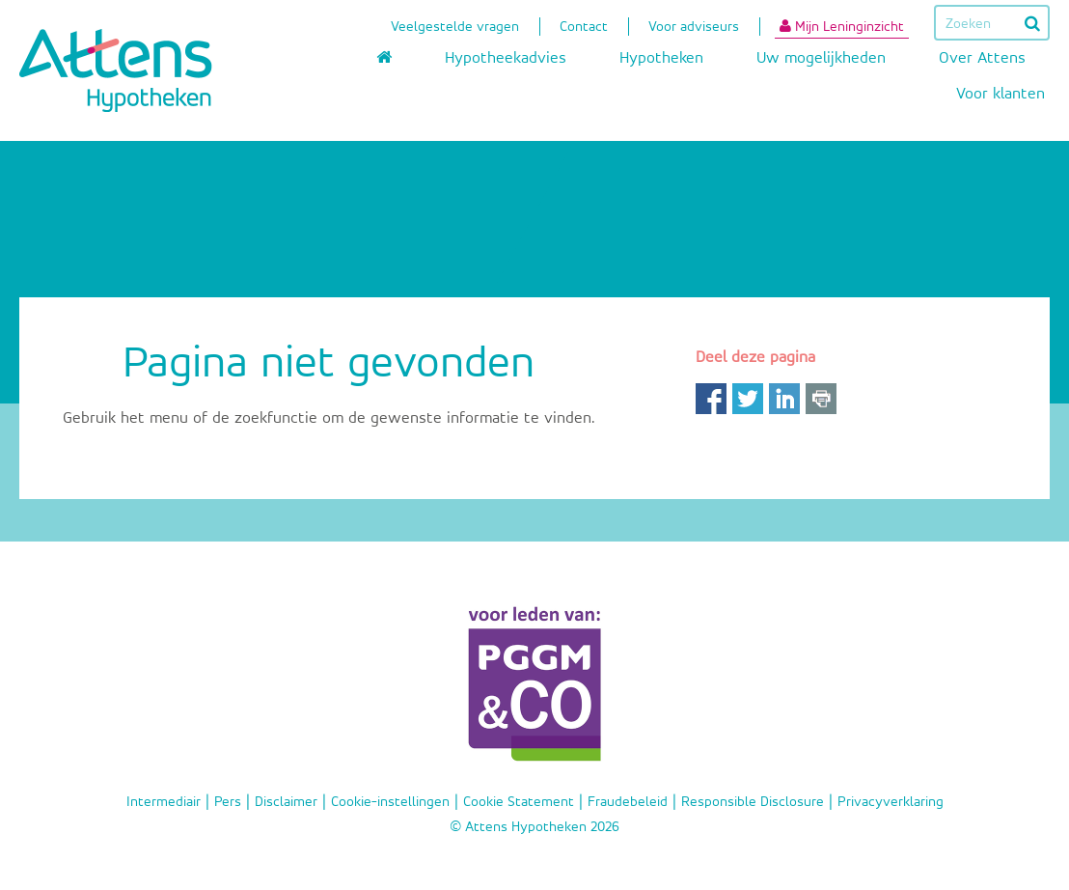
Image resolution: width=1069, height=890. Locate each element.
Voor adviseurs (693, 28)
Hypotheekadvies (505, 58)
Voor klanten (1000, 94)
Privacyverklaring (890, 801)
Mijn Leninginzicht (842, 26)
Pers (227, 801)
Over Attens (982, 58)
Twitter (747, 398)
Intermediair (163, 801)
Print (821, 398)
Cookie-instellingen (390, 801)
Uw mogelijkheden (821, 58)
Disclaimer (286, 801)
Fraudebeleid (628, 801)
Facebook (711, 398)
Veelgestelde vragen (455, 28)
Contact (584, 28)
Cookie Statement (518, 801)
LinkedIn (784, 398)
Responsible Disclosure (752, 801)
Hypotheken (661, 58)
